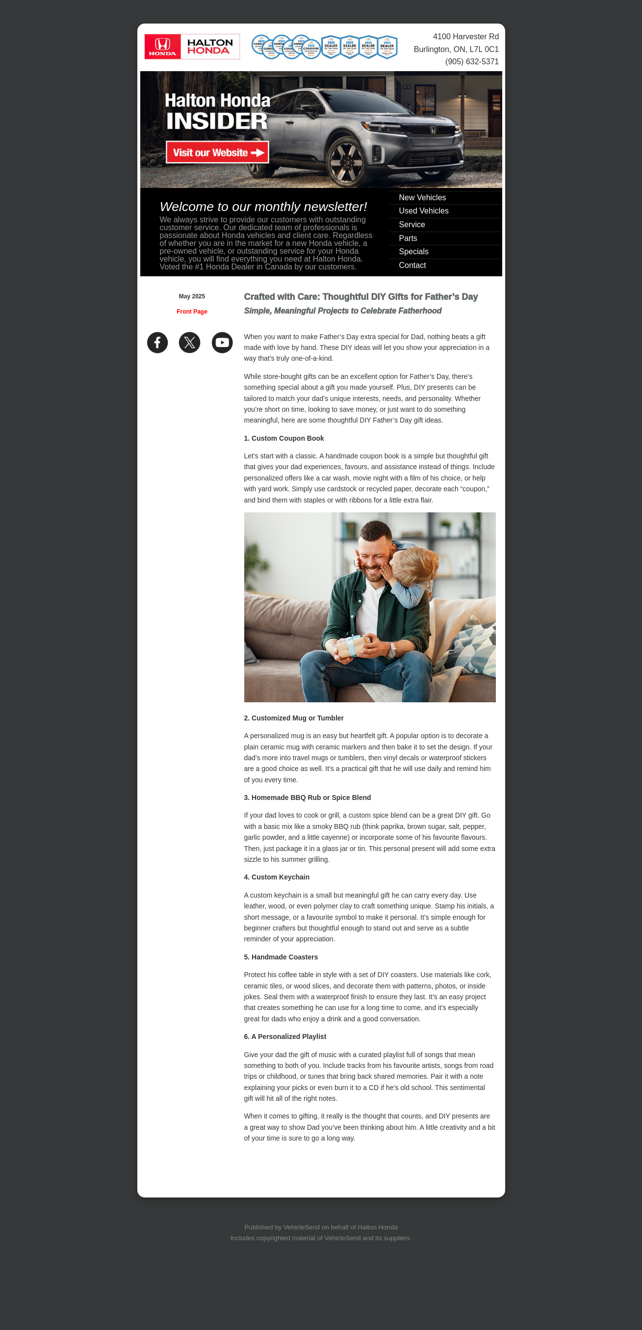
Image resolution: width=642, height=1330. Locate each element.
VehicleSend (301, 1227)
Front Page (192, 311)
